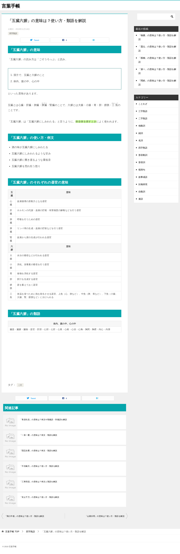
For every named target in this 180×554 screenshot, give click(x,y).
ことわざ (142, 104)
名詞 (140, 140)
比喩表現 (142, 184)
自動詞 (141, 191)
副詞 (140, 133)
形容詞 (141, 162)
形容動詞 (142, 155)
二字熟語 (142, 118)
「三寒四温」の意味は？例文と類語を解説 (38, 482)
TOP (12, 531)
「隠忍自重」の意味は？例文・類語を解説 (38, 451)
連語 (140, 199)
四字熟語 (13, 33)
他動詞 (141, 125)
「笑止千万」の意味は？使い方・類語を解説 (39, 497)
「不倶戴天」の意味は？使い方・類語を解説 (39, 466)
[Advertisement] (64, 357)
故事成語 (142, 177)
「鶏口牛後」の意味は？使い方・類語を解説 (24, 516)
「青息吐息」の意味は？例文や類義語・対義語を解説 (43, 419)
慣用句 (141, 169)
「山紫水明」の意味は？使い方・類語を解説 (104, 516)
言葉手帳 (11, 5)
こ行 (20, 385)
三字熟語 (142, 111)
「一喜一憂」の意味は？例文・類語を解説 (38, 435)
